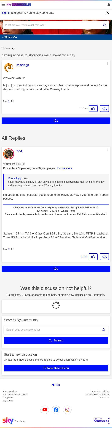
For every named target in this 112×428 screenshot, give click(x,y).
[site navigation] (3, 4)
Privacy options (10, 391)
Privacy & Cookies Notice (15, 394)
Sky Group (8, 400)
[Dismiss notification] (107, 12)
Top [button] (57, 384)
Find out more (64, 168)
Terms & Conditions (100, 391)
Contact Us (104, 397)
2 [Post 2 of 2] (8, 249)
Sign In (108, 5)
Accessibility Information (97, 394)
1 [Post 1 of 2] (8, 101)
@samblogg (14, 178)
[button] (107, 63)
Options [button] (6, 48)
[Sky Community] (19, 4)
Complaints (8, 397)
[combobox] (51, 25)
